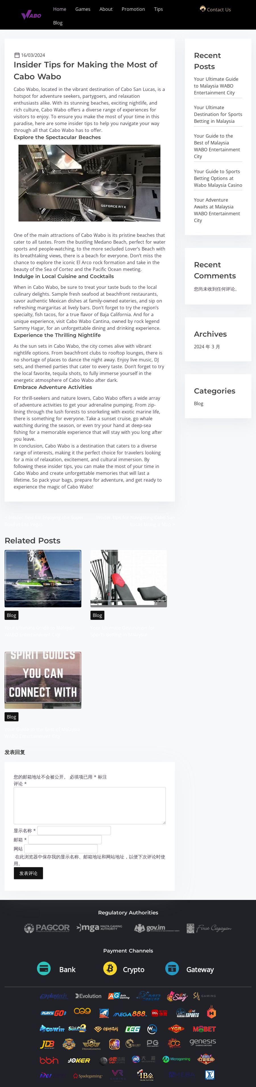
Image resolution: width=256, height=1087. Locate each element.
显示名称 (25, 829)
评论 (20, 783)
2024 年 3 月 (207, 346)
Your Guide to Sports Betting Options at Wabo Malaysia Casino (218, 178)
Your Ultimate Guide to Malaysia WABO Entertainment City (216, 86)
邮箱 (20, 838)
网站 (18, 847)
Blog (11, 615)
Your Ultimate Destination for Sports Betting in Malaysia (218, 114)
